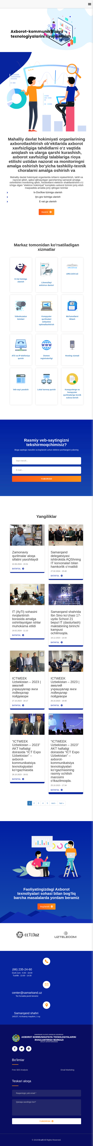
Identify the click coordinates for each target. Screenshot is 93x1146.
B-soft (41, 1140)
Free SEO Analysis (20, 1070)
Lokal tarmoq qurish (46, 389)
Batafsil (46, 212)
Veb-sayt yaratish (21, 389)
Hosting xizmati (72, 356)
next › (53, 803)
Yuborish (46, 479)
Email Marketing (67, 1070)
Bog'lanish (46, 906)
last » (61, 803)
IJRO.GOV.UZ (72, 274)
